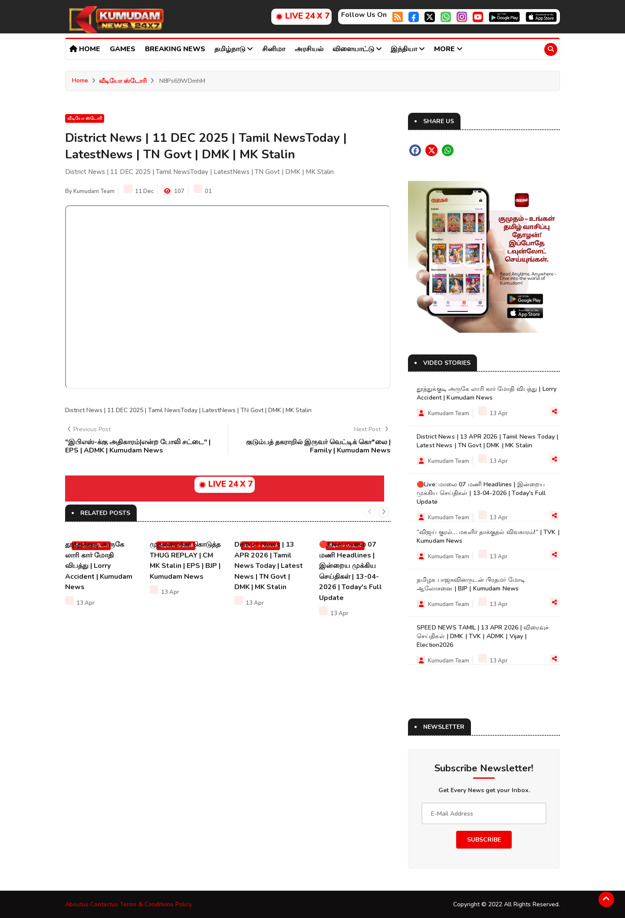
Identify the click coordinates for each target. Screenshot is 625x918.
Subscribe (484, 839)
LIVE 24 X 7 (301, 16)
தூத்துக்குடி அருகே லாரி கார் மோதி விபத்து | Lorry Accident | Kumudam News (98, 565)
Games (122, 49)
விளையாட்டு (357, 49)
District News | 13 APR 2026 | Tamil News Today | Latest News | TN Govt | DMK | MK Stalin (268, 565)
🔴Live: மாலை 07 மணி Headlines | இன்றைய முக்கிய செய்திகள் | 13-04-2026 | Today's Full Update (481, 492)
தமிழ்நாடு (233, 49)
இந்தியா (408, 49)
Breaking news (175, 49)
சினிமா (273, 49)
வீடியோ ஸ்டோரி (123, 81)
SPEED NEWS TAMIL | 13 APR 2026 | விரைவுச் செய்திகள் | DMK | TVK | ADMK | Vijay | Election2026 (483, 636)
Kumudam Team (94, 191)
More (448, 49)
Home (84, 49)
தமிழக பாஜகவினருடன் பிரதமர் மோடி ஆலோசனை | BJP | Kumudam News (471, 583)
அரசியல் (309, 49)
